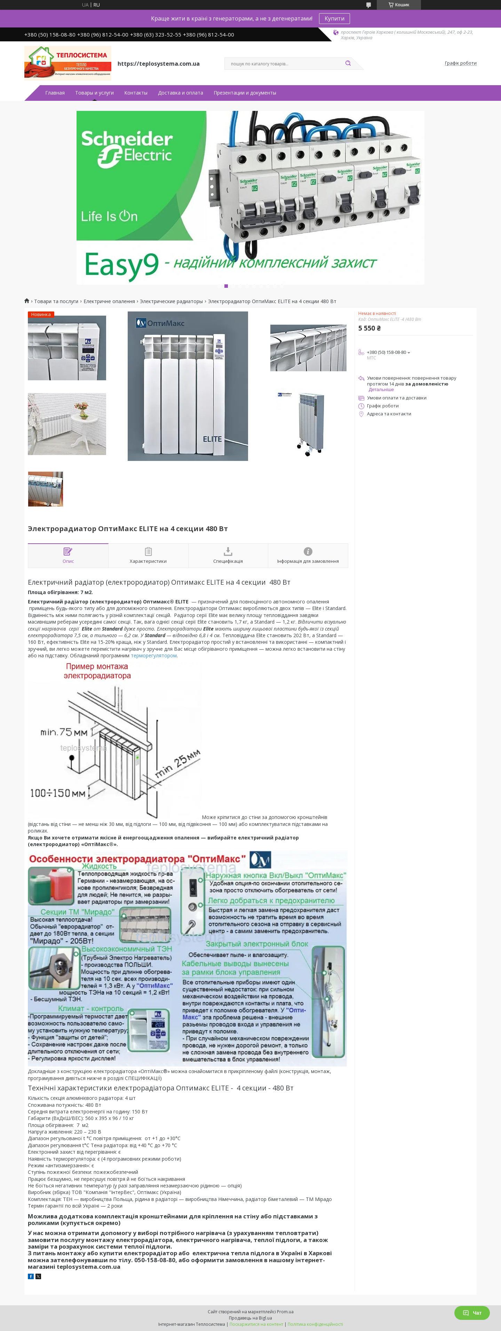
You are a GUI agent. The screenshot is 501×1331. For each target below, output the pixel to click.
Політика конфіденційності (315, 1324)
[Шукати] (348, 63)
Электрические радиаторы (171, 301)
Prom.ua (285, 1312)
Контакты (136, 92)
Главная (55, 92)
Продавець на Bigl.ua (250, 1318)
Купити (334, 18)
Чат (472, 1313)
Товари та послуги (56, 301)
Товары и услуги (94, 92)
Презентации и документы (245, 92)
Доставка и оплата (180, 92)
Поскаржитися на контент (256, 1324)
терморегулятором (154, 655)
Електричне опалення (109, 301)
